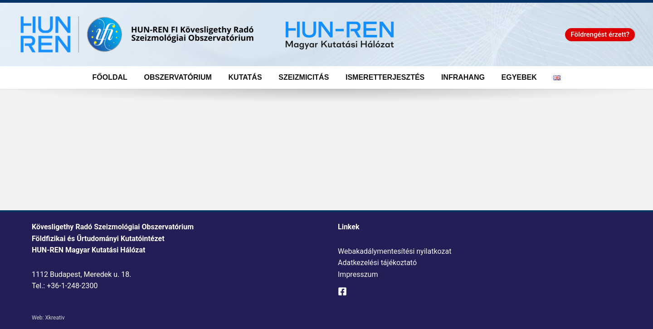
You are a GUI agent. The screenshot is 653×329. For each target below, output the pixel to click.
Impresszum (358, 274)
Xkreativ (54, 317)
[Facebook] (342, 291)
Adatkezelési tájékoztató (377, 262)
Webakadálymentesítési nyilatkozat (394, 251)
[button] (600, 34)
